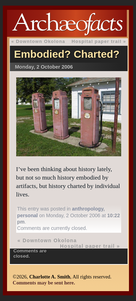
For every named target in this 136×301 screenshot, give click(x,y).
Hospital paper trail (97, 41)
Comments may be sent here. (44, 283)
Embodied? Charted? (66, 54)
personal (27, 215)
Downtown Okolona (40, 41)
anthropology (87, 209)
